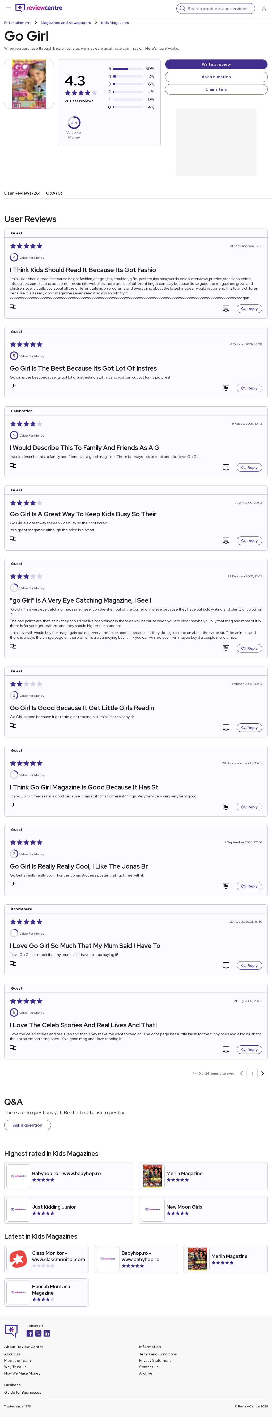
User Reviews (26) (22, 193)
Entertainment (17, 22)
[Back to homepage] (39, 8)
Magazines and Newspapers (66, 22)
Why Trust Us (15, 1366)
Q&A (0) (54, 193)
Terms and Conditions (158, 1354)
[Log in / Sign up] (263, 8)
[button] (13, 308)
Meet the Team (17, 1360)
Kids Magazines (115, 22)
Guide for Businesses (22, 1392)
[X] (38, 1334)
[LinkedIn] (47, 1334)
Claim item (216, 89)
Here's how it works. (162, 48)
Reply (249, 308)
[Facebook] (30, 1334)
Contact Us (148, 1366)
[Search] (220, 8)
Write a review (216, 64)
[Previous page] (241, 1073)
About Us (12, 1354)
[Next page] (263, 1073)
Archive (145, 1373)
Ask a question (216, 77)
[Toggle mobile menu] (8, 8)
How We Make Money (22, 1373)
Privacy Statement (155, 1360)
